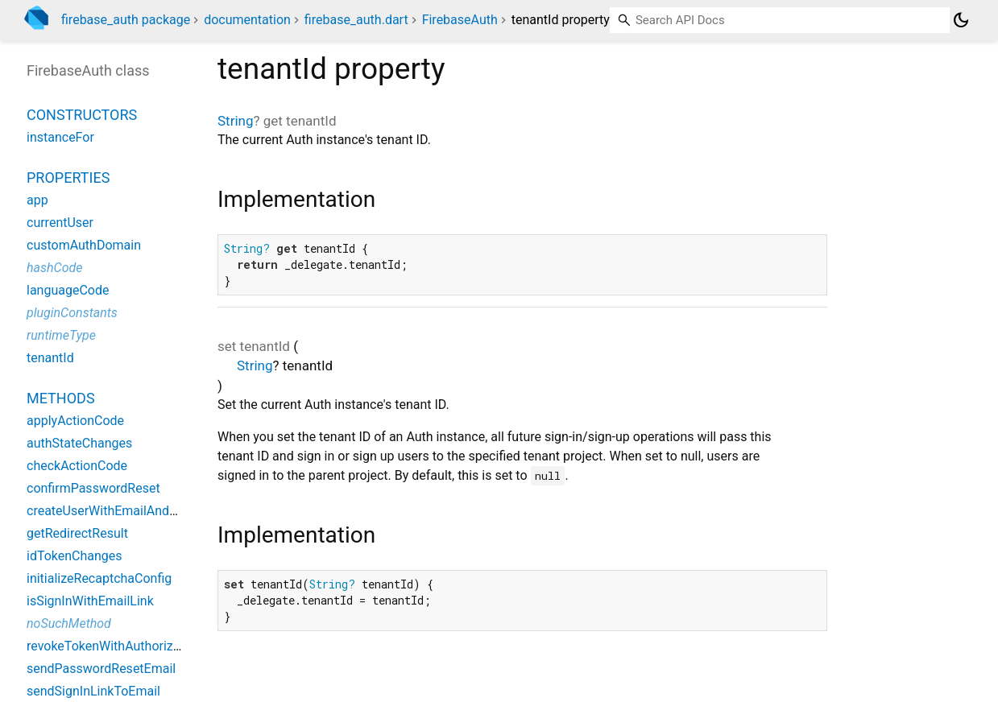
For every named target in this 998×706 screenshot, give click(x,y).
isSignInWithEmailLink (90, 601)
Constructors (82, 114)
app (37, 200)
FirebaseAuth (460, 19)
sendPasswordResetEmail (101, 668)
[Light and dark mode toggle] (961, 20)
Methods (61, 398)
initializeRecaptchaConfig (99, 578)
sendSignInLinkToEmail (93, 691)
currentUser (60, 222)
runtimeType (61, 335)
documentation (247, 19)
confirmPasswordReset (93, 488)
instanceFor (60, 137)
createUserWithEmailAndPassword (126, 510)
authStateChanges (79, 443)
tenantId (50, 357)
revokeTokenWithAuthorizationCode (129, 646)
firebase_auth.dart (356, 19)
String (235, 121)
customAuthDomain (84, 245)
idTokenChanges (74, 556)
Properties (68, 177)
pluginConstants (72, 312)
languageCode (68, 290)
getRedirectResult (77, 533)
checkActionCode (77, 465)
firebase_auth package (125, 19)
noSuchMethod (69, 623)
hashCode (54, 267)
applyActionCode (75, 420)
